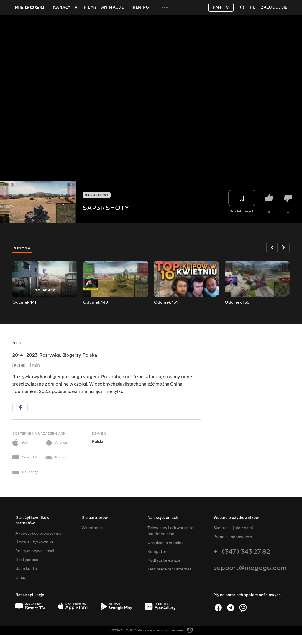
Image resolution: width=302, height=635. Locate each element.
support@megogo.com (250, 567)
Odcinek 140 (95, 302)
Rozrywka (50, 355)
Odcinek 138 (237, 302)
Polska (90, 355)
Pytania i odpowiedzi (233, 537)
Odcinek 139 (166, 302)
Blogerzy (71, 355)
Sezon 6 (22, 248)
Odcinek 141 (24, 302)
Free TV (221, 7)
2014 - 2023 (24, 355)
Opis (16, 343)
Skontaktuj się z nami (233, 528)
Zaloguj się (274, 7)
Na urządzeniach (162, 517)
